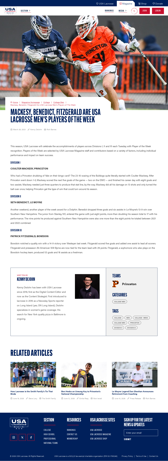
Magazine (125, 3)
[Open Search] (134, 11)
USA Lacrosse (104, 3)
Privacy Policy (127, 456)
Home (15, 102)
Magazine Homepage (31, 102)
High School (49, 434)
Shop (142, 3)
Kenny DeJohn (26, 279)
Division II (118, 328)
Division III (131, 328)
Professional (50, 439)
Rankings (109, 11)
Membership (72, 439)
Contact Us (72, 434)
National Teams (51, 443)
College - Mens (141, 318)
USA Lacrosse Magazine (100, 434)
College (46, 102)
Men (128, 318)
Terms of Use (141, 456)
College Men (58, 102)
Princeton (134, 323)
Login (158, 11)
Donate (158, 3)
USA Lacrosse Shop (98, 439)
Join (145, 11)
